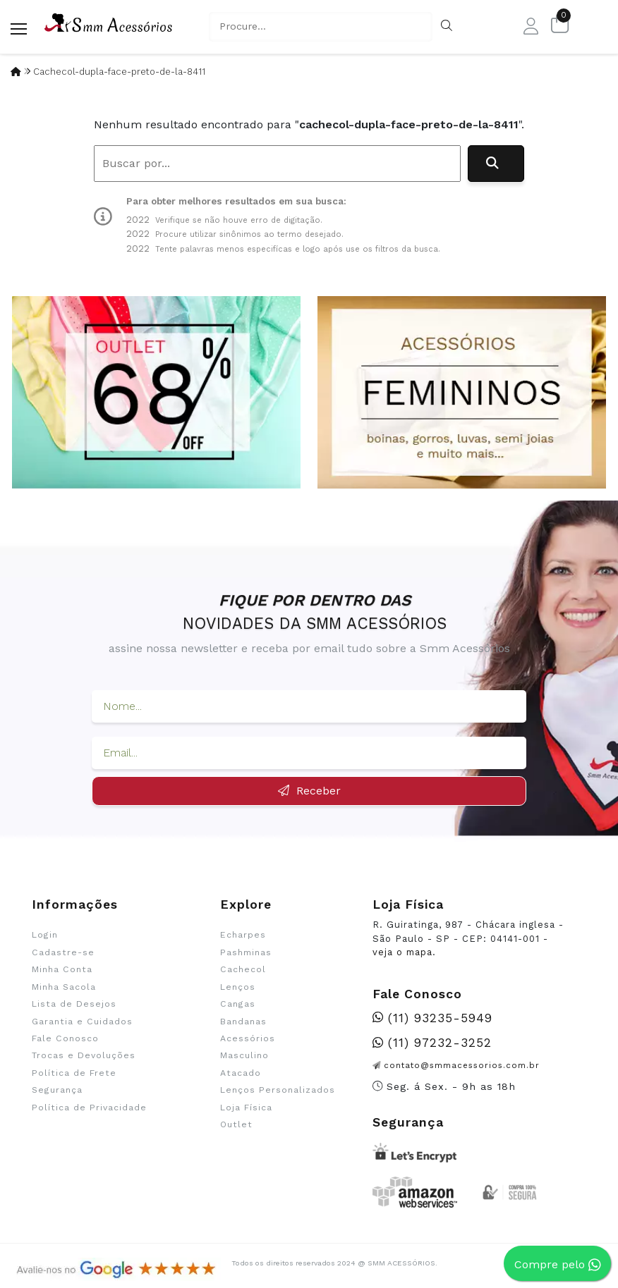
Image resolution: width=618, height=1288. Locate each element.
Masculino (244, 1055)
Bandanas (243, 1021)
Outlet (236, 1124)
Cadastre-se (63, 952)
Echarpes (243, 935)
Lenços (237, 987)
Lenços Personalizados (277, 1090)
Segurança (57, 1090)
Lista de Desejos (74, 1004)
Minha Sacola (64, 987)
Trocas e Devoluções (83, 1055)
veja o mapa (402, 952)
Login (45, 935)
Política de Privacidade (89, 1107)
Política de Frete (74, 1073)
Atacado (240, 1073)
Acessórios (247, 1038)
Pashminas (246, 952)
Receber (309, 790)
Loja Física (246, 1107)
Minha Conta (62, 969)
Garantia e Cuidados (82, 1021)
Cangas (237, 1004)
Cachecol (243, 969)
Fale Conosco (65, 1038)
